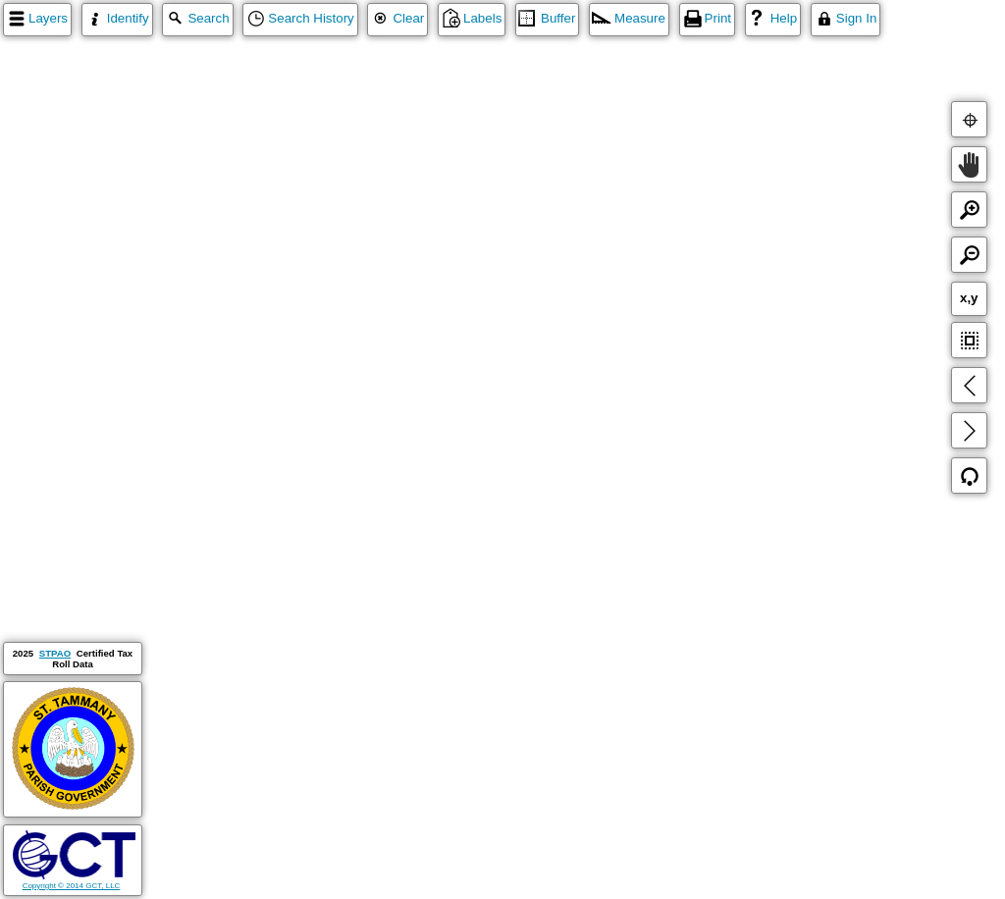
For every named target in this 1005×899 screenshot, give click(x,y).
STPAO (55, 653)
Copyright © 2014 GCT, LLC (74, 881)
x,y (969, 298)
